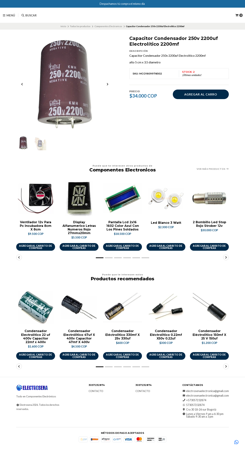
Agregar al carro (200, 94)
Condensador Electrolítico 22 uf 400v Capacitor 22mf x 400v (35, 336)
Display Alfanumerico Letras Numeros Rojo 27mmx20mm (79, 228)
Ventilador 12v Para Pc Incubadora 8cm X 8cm (35, 226)
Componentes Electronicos (108, 26)
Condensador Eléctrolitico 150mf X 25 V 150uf (209, 334)
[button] (19, 257)
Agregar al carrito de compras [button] (35, 247)
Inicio (63, 26)
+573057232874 (194, 400)
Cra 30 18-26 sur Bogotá (199, 409)
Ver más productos (213, 169)
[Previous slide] (22, 84)
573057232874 (193, 405)
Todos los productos (80, 26)
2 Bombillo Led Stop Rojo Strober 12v (209, 224)
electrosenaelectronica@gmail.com (205, 391)
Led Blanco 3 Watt (166, 223)
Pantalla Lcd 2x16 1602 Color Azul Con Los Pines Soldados (122, 226)
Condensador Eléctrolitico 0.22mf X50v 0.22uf (166, 334)
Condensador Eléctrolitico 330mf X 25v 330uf (122, 334)
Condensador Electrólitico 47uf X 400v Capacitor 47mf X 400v (79, 336)
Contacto (96, 391)
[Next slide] (107, 84)
